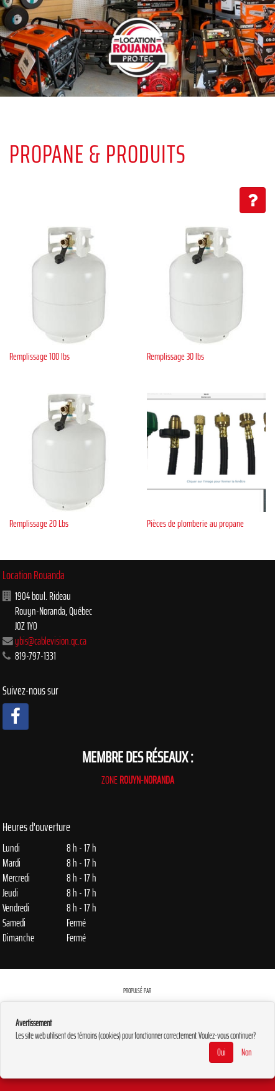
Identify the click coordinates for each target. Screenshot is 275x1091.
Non (246, 1052)
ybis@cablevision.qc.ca (50, 641)
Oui (221, 1052)
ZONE (137, 780)
